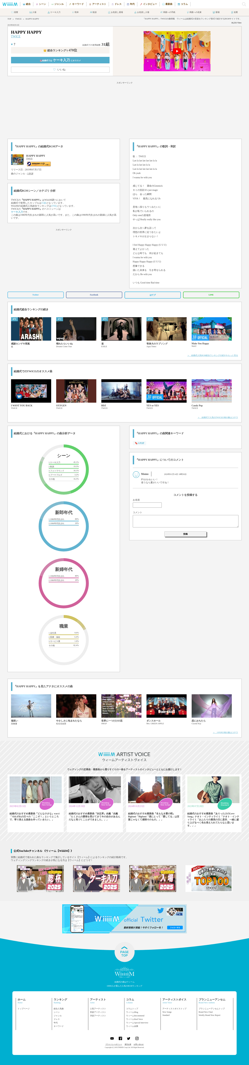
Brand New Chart (206, 1012)
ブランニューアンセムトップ (212, 1008)
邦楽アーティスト (98, 1012)
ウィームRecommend (135, 1016)
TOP (9, 19)
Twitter (35, 295)
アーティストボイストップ (174, 1008)
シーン (57, 1012)
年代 (56, 1023)
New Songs (167, 1012)
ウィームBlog (132, 1012)
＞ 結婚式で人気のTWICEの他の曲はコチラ (218, 417)
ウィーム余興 (132, 1026)
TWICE (18, 19)
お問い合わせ (139, 1044)
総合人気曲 (59, 1008)
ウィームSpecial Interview (137, 1023)
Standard (166, 1015)
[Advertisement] (124, 109)
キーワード (59, 1026)
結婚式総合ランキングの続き (31, 309)
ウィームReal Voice (134, 1019)
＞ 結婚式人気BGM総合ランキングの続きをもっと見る (212, 355)
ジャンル (58, 1016)
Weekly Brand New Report (209, 1015)
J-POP (30, 173)
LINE (211, 295)
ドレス (57, 1019)
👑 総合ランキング (60, 50)
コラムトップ (132, 1008)
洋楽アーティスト (98, 1016)
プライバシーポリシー (113, 1044)
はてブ (153, 295)
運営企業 (128, 1044)
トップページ (24, 1008)
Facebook (94, 295)
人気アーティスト (98, 1008)
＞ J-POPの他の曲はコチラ (225, 732)
